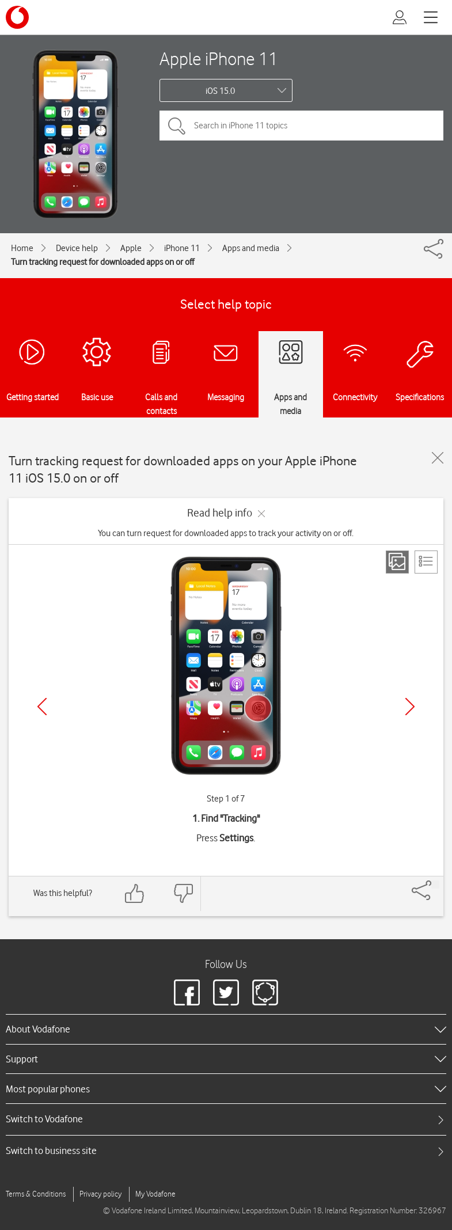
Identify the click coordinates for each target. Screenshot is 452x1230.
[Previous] (42, 706)
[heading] (226, 1029)
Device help (77, 248)
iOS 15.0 (220, 91)
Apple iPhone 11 (218, 58)
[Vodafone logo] (17, 17)
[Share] (435, 884)
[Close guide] (437, 458)
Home (22, 248)
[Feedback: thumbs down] (183, 893)
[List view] (426, 562)
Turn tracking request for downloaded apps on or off (102, 262)
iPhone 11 (182, 248)
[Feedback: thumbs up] (135, 893)
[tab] (226, 1119)
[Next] (410, 706)
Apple (131, 248)
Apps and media (250, 248)
